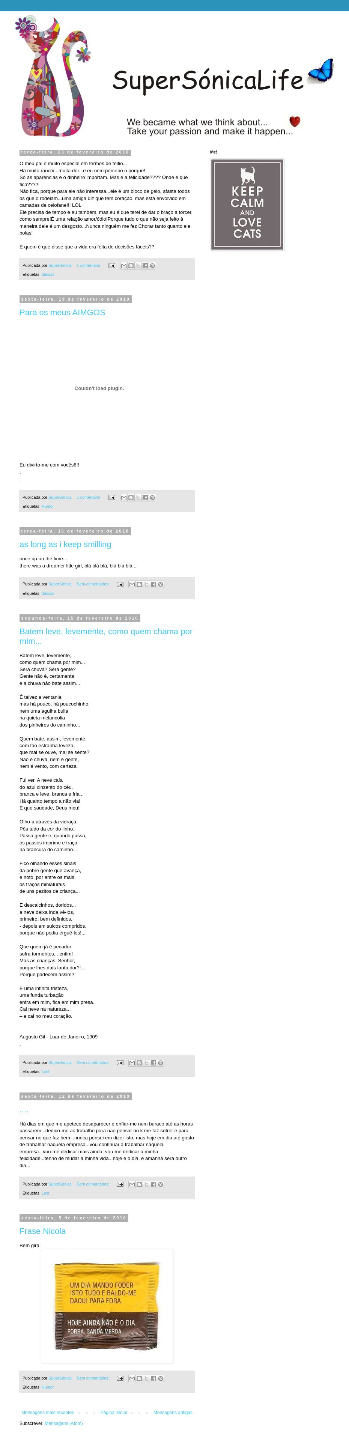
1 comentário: (89, 265)
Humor (48, 506)
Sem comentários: (94, 584)
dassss (48, 274)
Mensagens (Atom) (64, 1423)
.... (24, 1109)
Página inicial (114, 1412)
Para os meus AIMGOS (62, 312)
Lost (45, 1071)
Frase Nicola (43, 1231)
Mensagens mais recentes (47, 1412)
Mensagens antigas (173, 1412)
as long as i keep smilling (65, 544)
